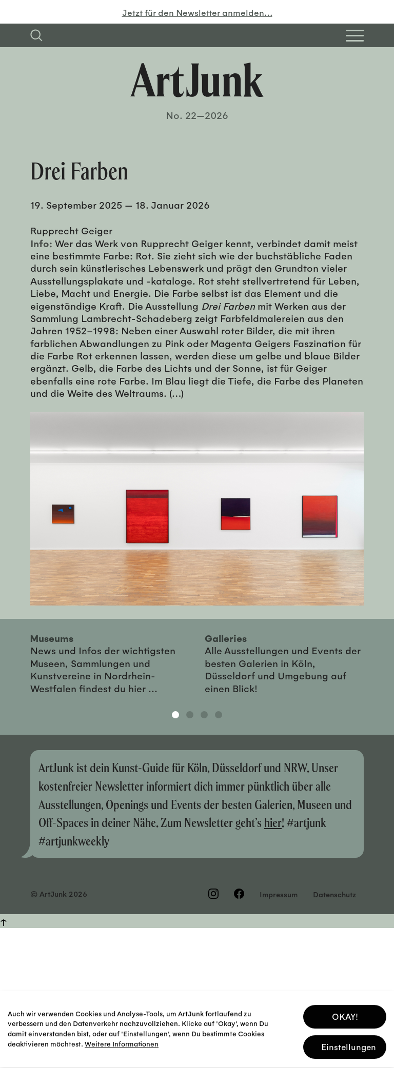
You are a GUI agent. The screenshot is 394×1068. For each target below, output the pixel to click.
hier (273, 822)
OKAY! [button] (345, 1013)
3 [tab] (204, 714)
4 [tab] (218, 714)
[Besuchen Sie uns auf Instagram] (213, 894)
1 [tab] (175, 714)
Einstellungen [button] (348, 1043)
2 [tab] (189, 714)
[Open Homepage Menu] (355, 36)
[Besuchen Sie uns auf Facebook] (239, 894)
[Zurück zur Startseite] (197, 80)
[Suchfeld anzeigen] (36, 35)
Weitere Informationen (122, 1040)
